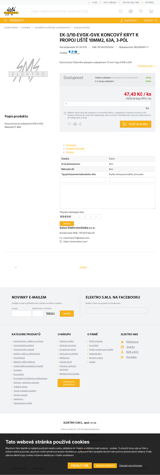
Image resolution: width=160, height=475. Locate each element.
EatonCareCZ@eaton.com (76, 238)
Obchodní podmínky (69, 354)
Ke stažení (93, 345)
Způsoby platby (67, 341)
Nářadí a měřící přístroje (24, 362)
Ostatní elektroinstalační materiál (28, 366)
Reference (132, 341)
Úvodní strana (11, 27)
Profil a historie (95, 341)
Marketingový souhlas (69, 374)
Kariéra (92, 362)
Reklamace (65, 358)
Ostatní (83, 267)
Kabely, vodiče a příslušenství (27, 354)
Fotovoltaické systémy (24, 345)
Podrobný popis (145, 66)
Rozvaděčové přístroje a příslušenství (52, 27)
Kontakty (149, 2)
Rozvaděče (19, 374)
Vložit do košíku (138, 124)
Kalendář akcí (95, 354)
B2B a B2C (132, 352)
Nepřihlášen (130, 20)
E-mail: (15, 308)
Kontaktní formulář (75, 148)
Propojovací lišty (82, 27)
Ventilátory (18, 399)
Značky (130, 347)
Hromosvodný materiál (24, 349)
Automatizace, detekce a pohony (28, 341)
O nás (94, 2)
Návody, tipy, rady (130, 2)
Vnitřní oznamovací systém (101, 349)
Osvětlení (18, 370)
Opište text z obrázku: (42, 308)
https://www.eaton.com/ (75, 241)
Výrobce (70, 152)
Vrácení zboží (66, 362)
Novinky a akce (96, 358)
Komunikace (19, 358)
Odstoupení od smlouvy (68, 383)
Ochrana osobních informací (68, 368)
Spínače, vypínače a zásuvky (26, 382)
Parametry (71, 145)
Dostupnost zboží (68, 349)
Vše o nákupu (109, 2)
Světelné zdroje (21, 387)
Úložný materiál (20, 395)
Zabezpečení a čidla (23, 403)
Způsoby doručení (68, 345)
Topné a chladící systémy (25, 391)
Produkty (17, 20)
